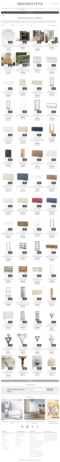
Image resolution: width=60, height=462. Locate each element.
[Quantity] (6, 42)
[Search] (48, 9)
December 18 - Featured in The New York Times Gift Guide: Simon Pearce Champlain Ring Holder (51, 433)
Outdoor (35, 8)
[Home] (30, 4)
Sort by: (49, 25)
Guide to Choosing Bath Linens (37, 453)
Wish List (4, 444)
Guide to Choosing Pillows (36, 451)
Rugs (27, 8)
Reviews (4, 439)
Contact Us (18, 446)
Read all (46, 441)
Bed (10, 8)
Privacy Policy (5, 447)
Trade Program (5, 446)
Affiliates (4, 435)
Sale (45, 8)
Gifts (31, 8)
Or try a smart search (30, 384)
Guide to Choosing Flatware (36, 441)
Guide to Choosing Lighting (36, 454)
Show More (30, 380)
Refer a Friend (5, 441)
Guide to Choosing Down (35, 446)
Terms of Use (5, 449)
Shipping (18, 444)
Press (3, 437)
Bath (13, 8)
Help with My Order (20, 434)
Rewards (4, 442)
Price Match (18, 442)
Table (6, 8)
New (3, 8)
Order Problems (19, 441)
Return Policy (19, 439)
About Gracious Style (7, 434)
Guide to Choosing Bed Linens (37, 444)
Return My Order (19, 435)
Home (3, 15)
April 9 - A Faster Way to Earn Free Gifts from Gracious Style (51, 435)
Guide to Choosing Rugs (35, 456)
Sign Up (50, 389)
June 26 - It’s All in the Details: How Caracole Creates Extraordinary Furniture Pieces (51, 438)
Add (10, 42)
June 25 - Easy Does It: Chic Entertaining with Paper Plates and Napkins (51, 440)
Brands (41, 8)
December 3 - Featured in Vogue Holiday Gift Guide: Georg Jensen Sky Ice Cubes (51, 436)
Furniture (22, 8)
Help (17, 437)
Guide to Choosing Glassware (37, 442)
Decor (17, 8)
